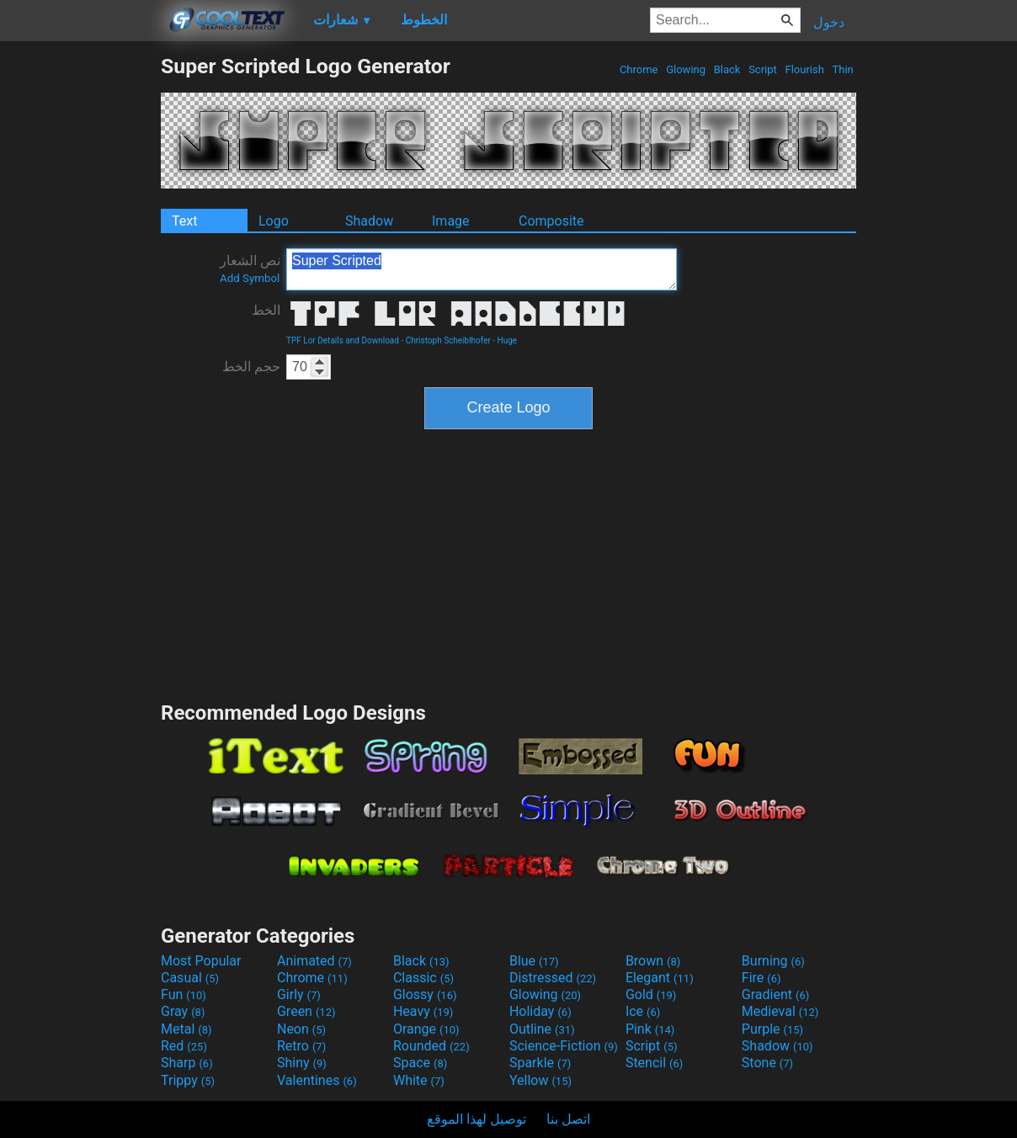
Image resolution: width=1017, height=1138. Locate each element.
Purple (772, 1029)
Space (420, 1063)
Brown (653, 961)
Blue (534, 961)
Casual (190, 978)
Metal (186, 1029)
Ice (643, 1011)
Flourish (804, 69)
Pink (650, 1029)
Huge (508, 340)
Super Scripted (481, 269)
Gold (651, 994)
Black (727, 69)
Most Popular (201, 961)
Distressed (552, 978)
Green (306, 1011)
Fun (183, 994)
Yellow (540, 1080)
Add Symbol (250, 278)
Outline (542, 1029)
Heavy (423, 1011)
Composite (551, 221)
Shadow (369, 221)
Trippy (188, 1080)
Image (451, 221)
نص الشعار (250, 268)
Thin (842, 69)
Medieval (780, 1011)
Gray (183, 1011)
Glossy (425, 994)
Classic (423, 978)
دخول (828, 22)
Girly (299, 994)
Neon (301, 1029)
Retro (301, 1046)
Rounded (431, 1046)
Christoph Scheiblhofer (448, 340)
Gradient (775, 994)
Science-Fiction (563, 1046)
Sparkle (540, 1063)
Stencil (654, 1063)
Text (184, 221)
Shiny (302, 1063)
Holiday (540, 1011)
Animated (314, 961)
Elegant (660, 978)
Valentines (317, 1080)
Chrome (639, 69)
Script (763, 69)
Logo (273, 221)
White (419, 1080)
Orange (426, 1029)
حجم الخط (251, 367)
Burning (773, 961)
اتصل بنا (568, 1119)
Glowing (685, 69)
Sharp (187, 1063)
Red (184, 1046)
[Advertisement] (80, 306)
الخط (266, 310)
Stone (767, 1063)
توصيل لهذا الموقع (476, 1119)
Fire (761, 978)
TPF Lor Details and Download (342, 340)
